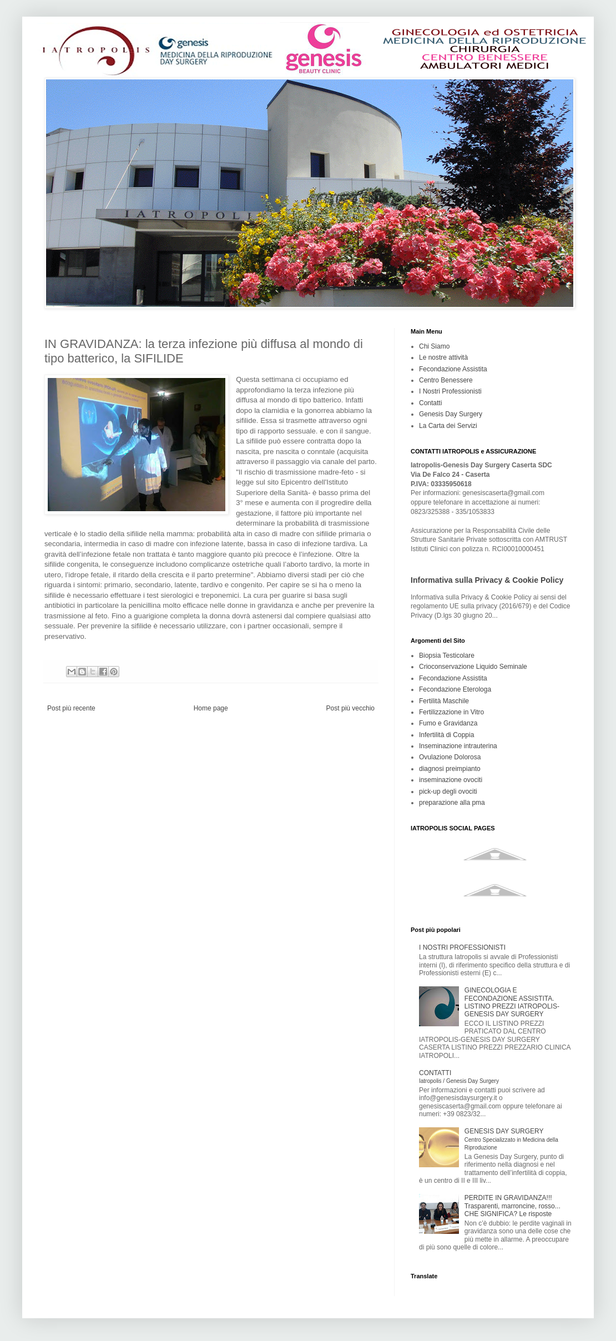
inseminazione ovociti (450, 780)
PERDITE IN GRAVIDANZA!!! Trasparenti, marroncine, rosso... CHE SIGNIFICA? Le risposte (512, 1206)
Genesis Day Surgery (450, 414)
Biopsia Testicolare (446, 655)
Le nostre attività (443, 357)
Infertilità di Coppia (446, 735)
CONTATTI (459, 1076)
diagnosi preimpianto (450, 769)
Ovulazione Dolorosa (450, 757)
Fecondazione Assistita (453, 369)
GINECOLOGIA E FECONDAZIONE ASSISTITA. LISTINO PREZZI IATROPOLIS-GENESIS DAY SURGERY (511, 1002)
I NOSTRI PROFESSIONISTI (462, 947)
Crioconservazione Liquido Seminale (473, 666)
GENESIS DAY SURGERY (511, 1139)
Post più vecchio (350, 708)
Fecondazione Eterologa (455, 689)
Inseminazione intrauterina (458, 746)
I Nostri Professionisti (450, 391)
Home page (211, 708)
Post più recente (71, 708)
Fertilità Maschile (444, 701)
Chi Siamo (434, 346)
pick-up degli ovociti (448, 791)
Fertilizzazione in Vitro (451, 712)
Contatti (430, 403)
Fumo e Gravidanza (448, 723)
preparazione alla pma (452, 802)
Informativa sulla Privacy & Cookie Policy (487, 580)
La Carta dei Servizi (448, 426)
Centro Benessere (446, 380)
